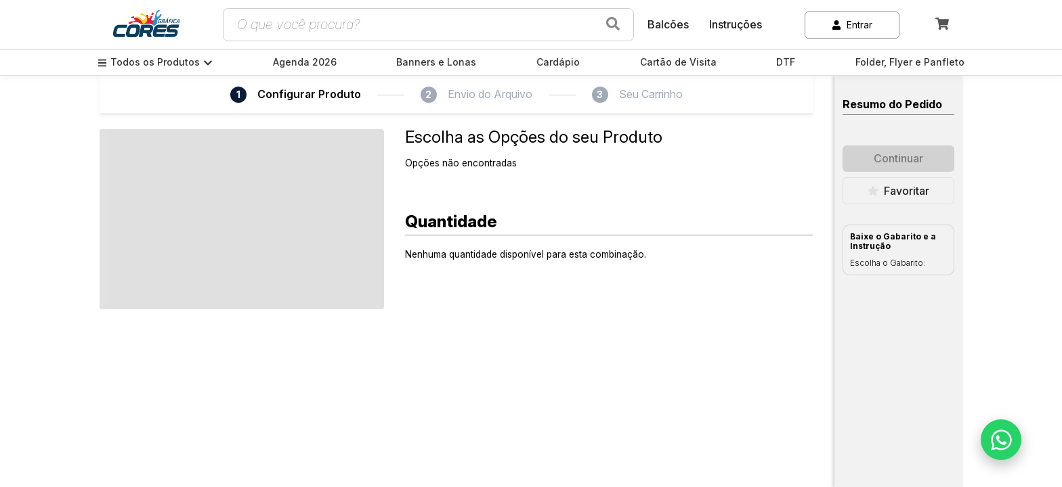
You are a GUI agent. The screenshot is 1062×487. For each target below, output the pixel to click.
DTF (785, 62)
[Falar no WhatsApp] (1001, 439)
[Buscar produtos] (613, 25)
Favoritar (898, 191)
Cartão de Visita (678, 62)
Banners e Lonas (436, 62)
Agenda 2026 (305, 62)
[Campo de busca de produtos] (412, 24)
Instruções (735, 24)
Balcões (668, 24)
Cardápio (558, 62)
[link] (146, 25)
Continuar (898, 158)
